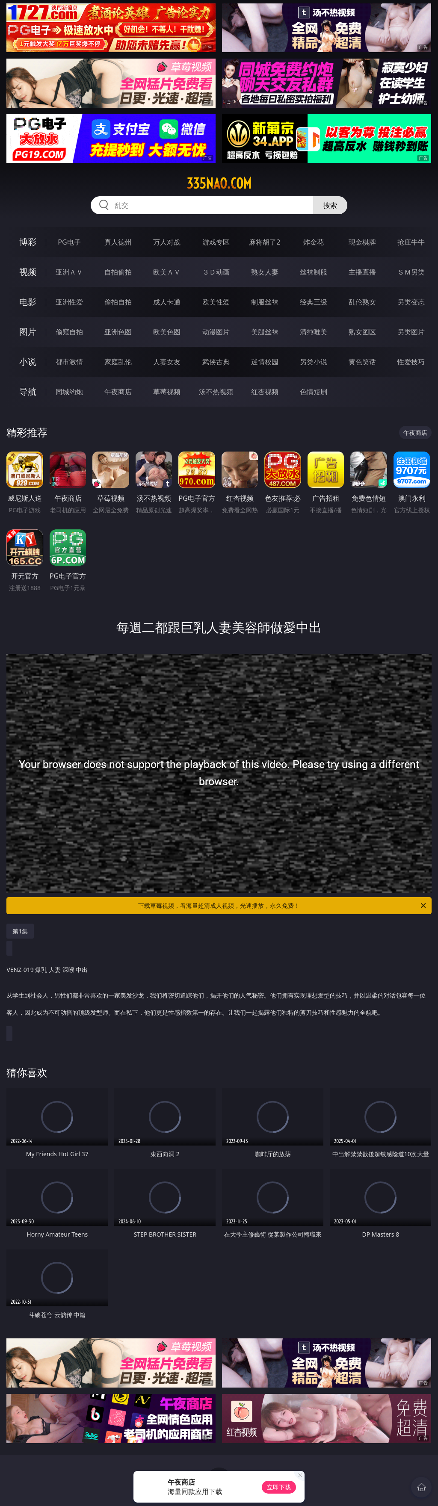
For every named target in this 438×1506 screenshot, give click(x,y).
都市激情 (69, 361)
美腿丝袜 (264, 332)
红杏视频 (264, 391)
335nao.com (219, 183)
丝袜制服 (313, 272)
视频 (27, 272)
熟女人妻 (264, 272)
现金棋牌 (362, 242)
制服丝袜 (264, 302)
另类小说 (313, 361)
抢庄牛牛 (411, 242)
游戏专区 (216, 242)
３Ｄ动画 (216, 272)
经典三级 (313, 302)
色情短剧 (313, 391)
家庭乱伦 (118, 361)
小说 (27, 361)
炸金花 (313, 242)
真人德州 (118, 242)
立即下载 (279, 1487)
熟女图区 (362, 332)
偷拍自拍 (118, 302)
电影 (27, 301)
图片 (27, 331)
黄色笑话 (362, 361)
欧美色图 (167, 332)
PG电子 (69, 242)
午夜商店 (118, 391)
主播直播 (362, 272)
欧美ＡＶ (167, 272)
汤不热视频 (216, 391)
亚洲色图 (118, 332)
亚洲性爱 (69, 302)
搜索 (330, 205)
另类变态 (411, 302)
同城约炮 (69, 391)
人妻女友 (167, 361)
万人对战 (167, 242)
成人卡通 (167, 302)
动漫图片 (216, 332)
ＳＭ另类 (411, 272)
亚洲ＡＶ (69, 272)
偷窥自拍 (69, 332)
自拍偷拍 (118, 272)
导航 (27, 391)
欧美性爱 (216, 302)
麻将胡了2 (264, 242)
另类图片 (411, 332)
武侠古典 (216, 361)
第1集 (20, 931)
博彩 (27, 242)
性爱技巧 (411, 361)
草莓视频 (167, 391)
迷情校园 (264, 361)
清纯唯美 (313, 332)
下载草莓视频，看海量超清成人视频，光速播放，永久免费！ (282, 906)
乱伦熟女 (362, 302)
